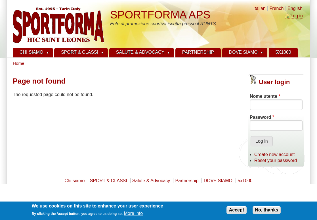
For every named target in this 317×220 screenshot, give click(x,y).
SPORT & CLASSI (108, 180)
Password (260, 117)
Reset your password (275, 160)
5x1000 (245, 180)
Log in (296, 15)
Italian (259, 8)
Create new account (274, 154)
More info (133, 215)
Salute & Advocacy (151, 180)
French (277, 8)
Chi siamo (74, 180)
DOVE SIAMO (218, 180)
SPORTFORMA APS (160, 15)
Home (18, 63)
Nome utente (263, 96)
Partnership (187, 180)
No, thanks (266, 211)
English (294, 8)
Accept (236, 211)
